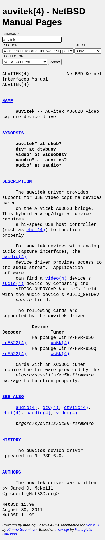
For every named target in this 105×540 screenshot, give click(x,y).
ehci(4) (35, 230)
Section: (12, 45)
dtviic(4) (76, 408)
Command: (13, 34)
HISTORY (11, 440)
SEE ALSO (13, 397)
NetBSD (92, 525)
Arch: (83, 45)
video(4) (56, 278)
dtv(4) (51, 408)
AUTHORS (11, 472)
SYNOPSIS (13, 133)
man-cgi (62, 529)
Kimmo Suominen (22, 529)
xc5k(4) (60, 343)
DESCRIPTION (17, 182)
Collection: (14, 56)
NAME (7, 101)
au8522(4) (14, 343)
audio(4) (13, 284)
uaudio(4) (14, 257)
